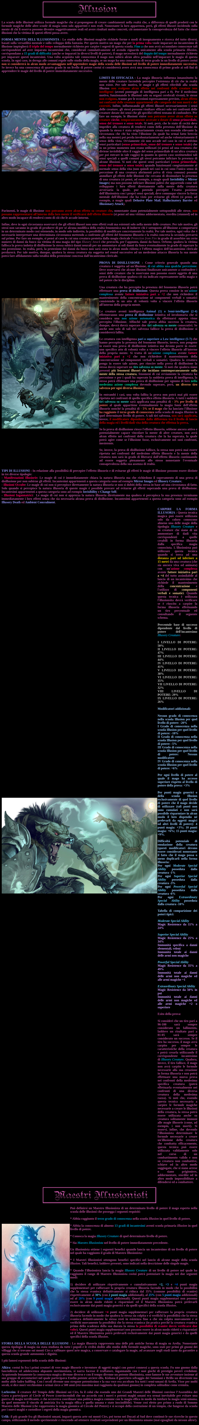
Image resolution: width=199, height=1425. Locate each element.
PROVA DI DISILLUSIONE (119, 262)
